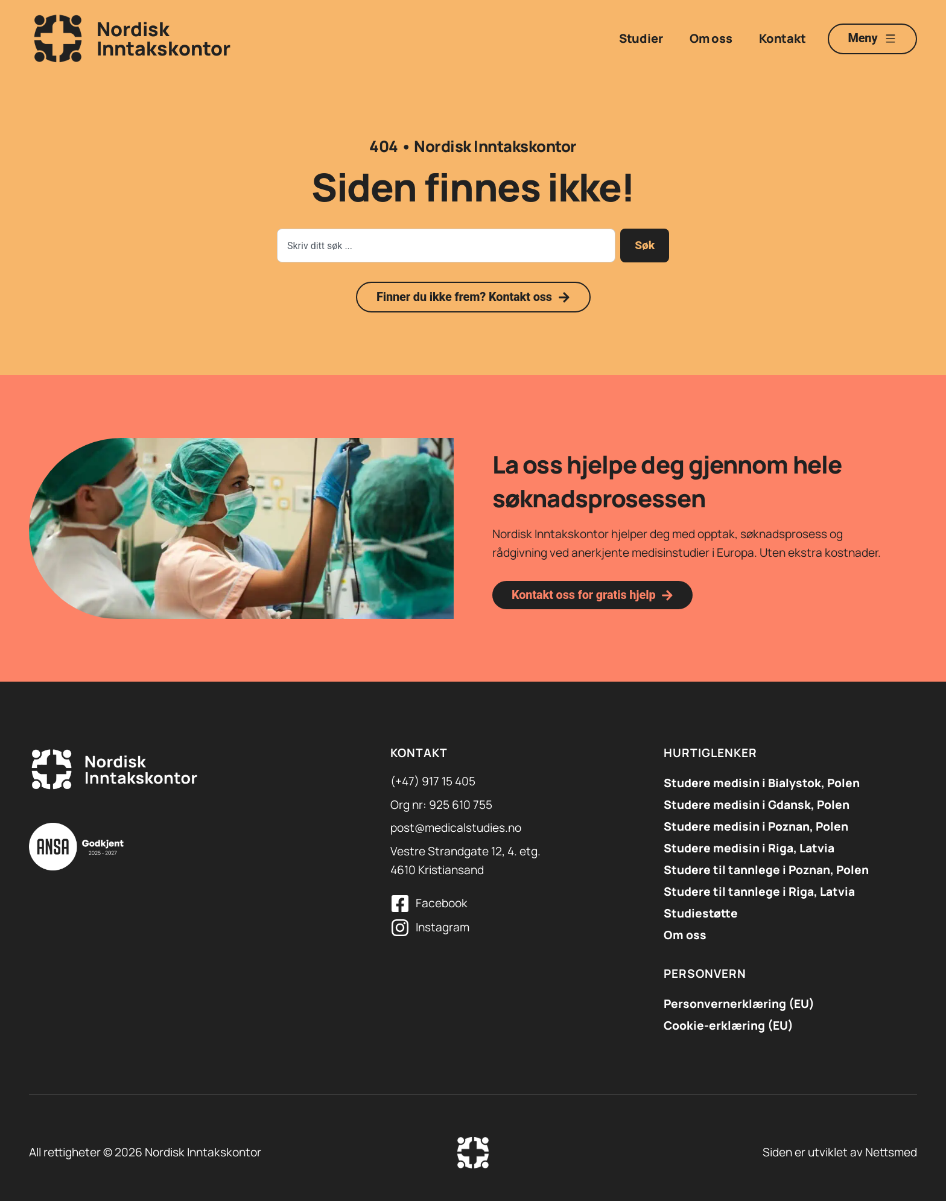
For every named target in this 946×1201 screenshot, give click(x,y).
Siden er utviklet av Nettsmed (840, 1152)
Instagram (442, 927)
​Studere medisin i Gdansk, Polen (756, 805)
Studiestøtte (701, 913)
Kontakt (781, 38)
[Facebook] (400, 903)
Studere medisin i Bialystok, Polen (762, 783)
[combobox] (446, 245)
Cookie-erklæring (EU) (728, 1025)
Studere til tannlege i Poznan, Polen (766, 870)
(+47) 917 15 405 (432, 781)
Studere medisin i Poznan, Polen (756, 826)
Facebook (442, 903)
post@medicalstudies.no (455, 827)
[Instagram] (400, 927)
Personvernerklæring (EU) (739, 1004)
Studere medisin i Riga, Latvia (749, 848)
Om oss (710, 38)
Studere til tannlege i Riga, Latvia (759, 891)
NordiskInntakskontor (163, 39)
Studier (640, 38)
